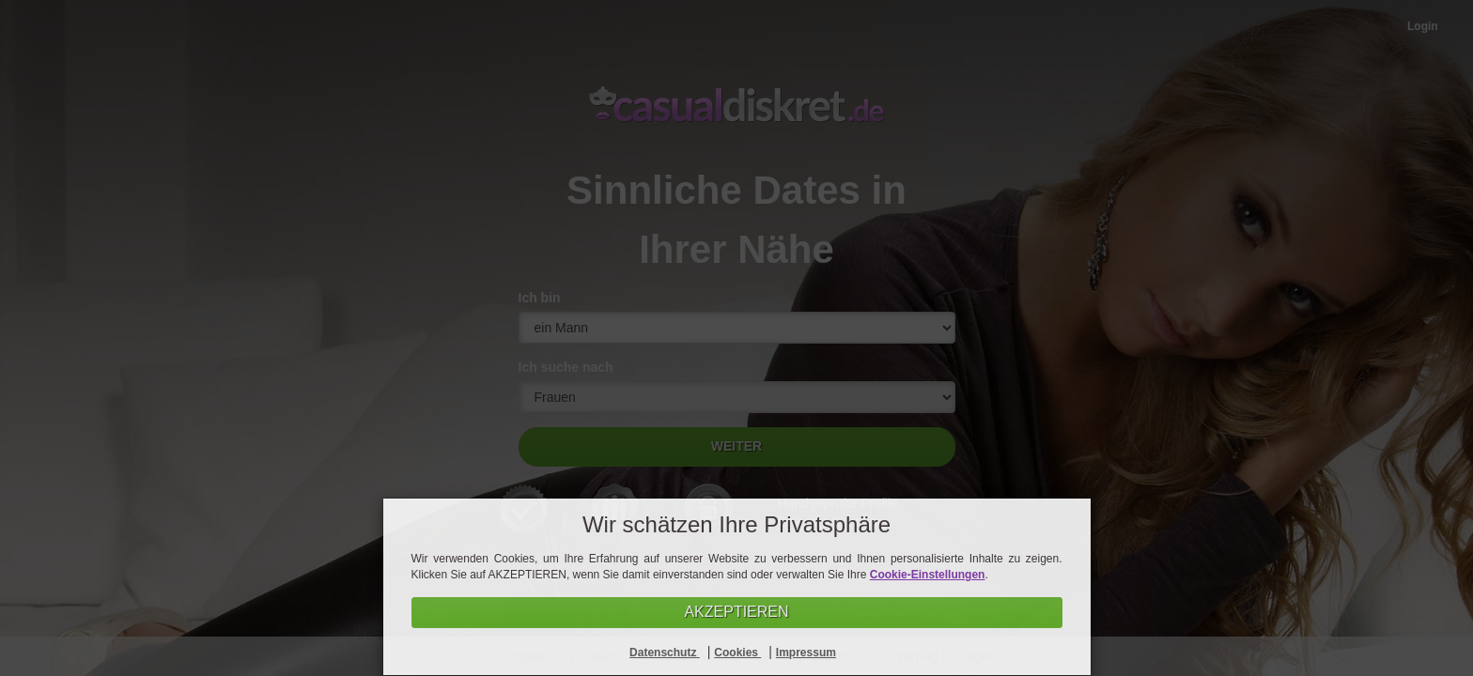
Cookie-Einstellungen (927, 574)
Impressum (806, 652)
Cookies (737, 652)
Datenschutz (664, 652)
